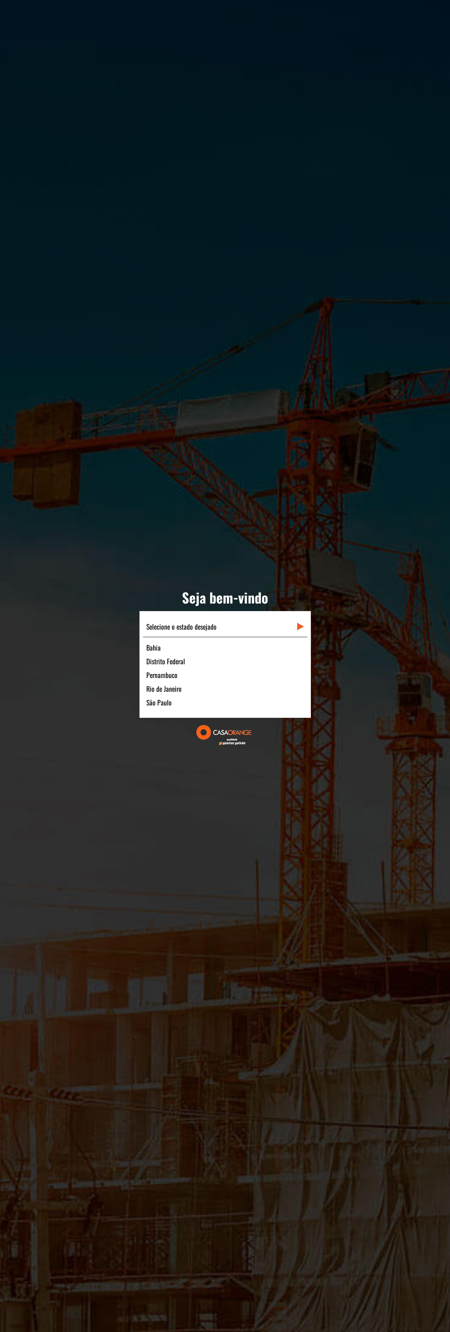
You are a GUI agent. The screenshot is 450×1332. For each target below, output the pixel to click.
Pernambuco (162, 675)
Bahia (153, 647)
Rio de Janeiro (164, 688)
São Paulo (159, 702)
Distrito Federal (165, 661)
